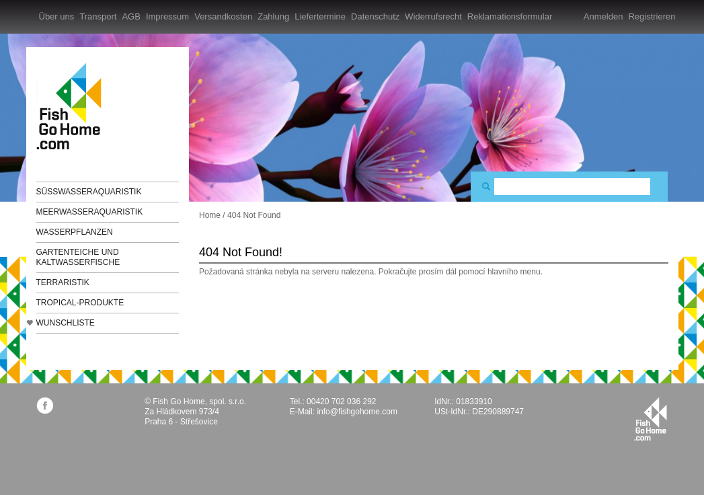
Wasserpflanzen (74, 232)
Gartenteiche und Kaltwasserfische (78, 257)
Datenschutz (375, 16)
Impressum (167, 16)
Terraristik (62, 282)
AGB (131, 16)
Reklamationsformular (509, 16)
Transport (97, 16)
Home (210, 215)
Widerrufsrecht (433, 16)
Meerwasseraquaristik (89, 212)
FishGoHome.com (73, 106)
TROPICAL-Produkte (80, 302)
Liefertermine (320, 16)
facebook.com (44, 405)
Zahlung (273, 16)
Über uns (57, 16)
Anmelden (603, 16)
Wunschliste (65, 323)
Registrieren (651, 16)
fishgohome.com (650, 419)
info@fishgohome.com (357, 411)
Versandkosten (223, 16)
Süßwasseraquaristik (89, 191)
